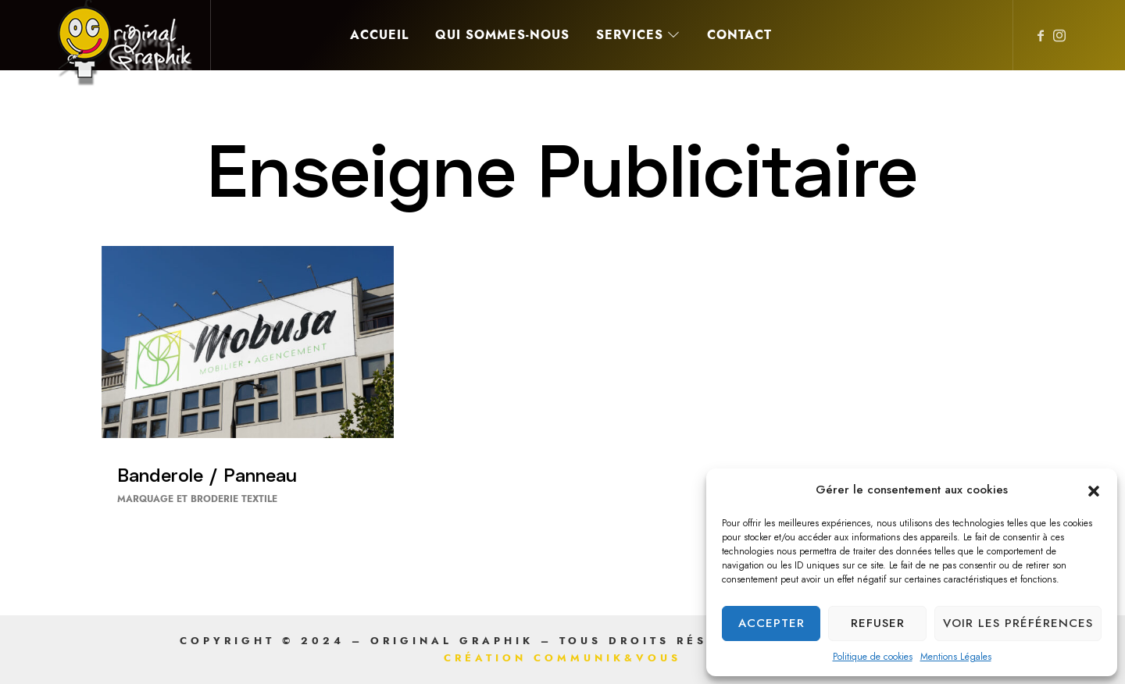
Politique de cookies (872, 657)
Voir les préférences (1018, 623)
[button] (1094, 490)
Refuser (878, 623)
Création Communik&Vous (562, 658)
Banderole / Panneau (207, 475)
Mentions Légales (955, 657)
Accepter (771, 623)
